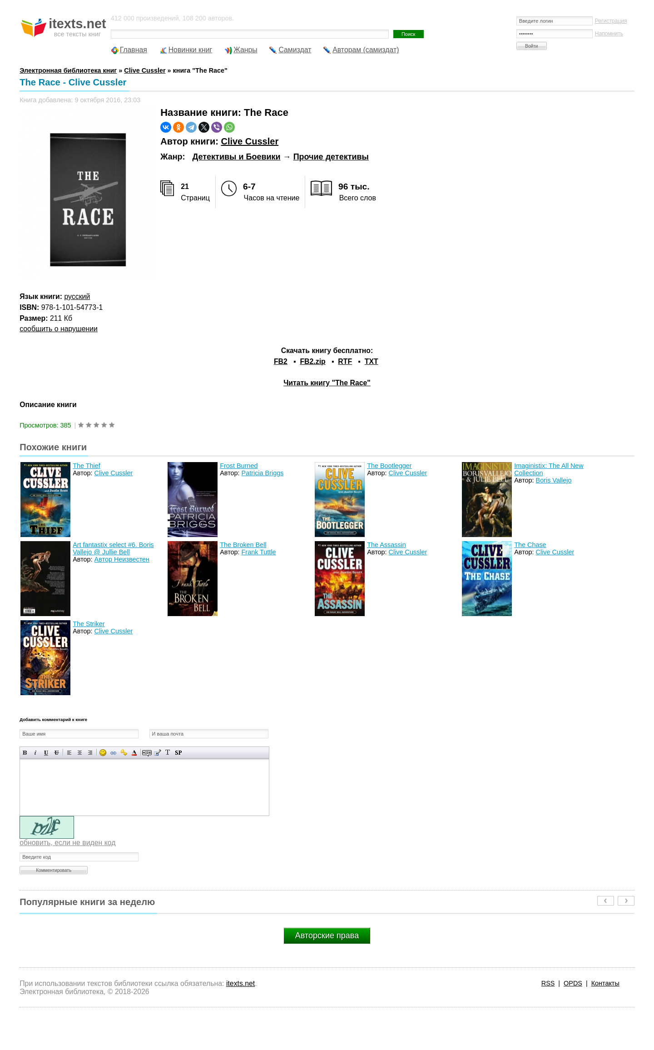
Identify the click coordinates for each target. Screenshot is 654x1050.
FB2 (280, 361)
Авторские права (327, 935)
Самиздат (294, 50)
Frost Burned (239, 465)
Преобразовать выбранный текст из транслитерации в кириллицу (168, 752)
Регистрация (611, 21)
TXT (371, 361)
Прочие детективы (331, 156)
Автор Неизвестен (121, 559)
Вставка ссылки (113, 752)
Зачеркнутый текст (56, 752)
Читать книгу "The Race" (327, 383)
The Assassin (386, 544)
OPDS (573, 983)
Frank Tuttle (259, 552)
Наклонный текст (35, 752)
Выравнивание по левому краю (69, 752)
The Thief (86, 465)
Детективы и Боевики (236, 156)
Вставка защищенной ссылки (124, 752)
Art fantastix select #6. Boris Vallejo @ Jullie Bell (113, 548)
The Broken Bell (243, 544)
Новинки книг (190, 50)
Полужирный (25, 752)
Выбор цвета (134, 752)
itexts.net (240, 983)
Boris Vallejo (554, 480)
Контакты (605, 983)
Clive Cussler (249, 141)
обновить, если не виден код (67, 842)
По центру (79, 752)
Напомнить (609, 33)
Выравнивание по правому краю (90, 752)
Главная (133, 50)
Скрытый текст (147, 752)
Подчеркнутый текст (46, 752)
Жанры (245, 50)
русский (77, 296)
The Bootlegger (389, 465)
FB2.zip (312, 361)
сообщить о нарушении (59, 329)
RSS (548, 983)
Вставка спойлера (178, 752)
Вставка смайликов (103, 752)
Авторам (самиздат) (365, 50)
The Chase (530, 544)
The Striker (88, 623)
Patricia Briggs (263, 473)
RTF (345, 361)
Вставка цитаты (157, 752)
